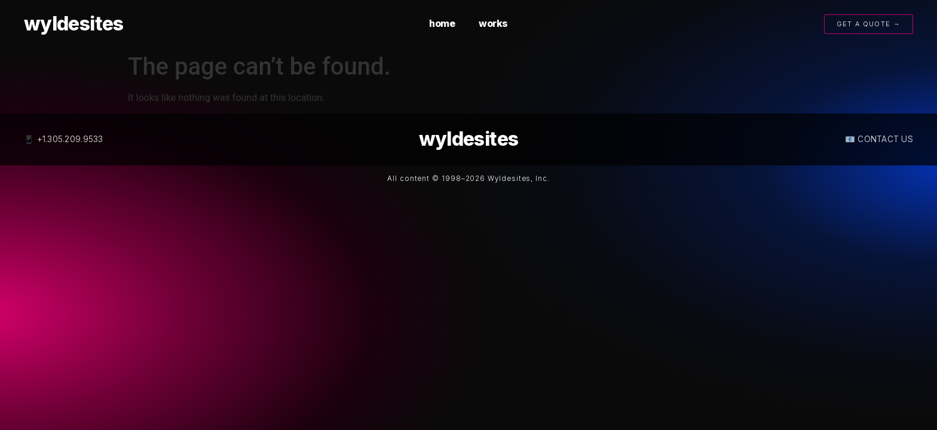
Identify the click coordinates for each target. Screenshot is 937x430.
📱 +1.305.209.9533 (63, 139)
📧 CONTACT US (879, 139)
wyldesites (74, 23)
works (493, 23)
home (442, 23)
